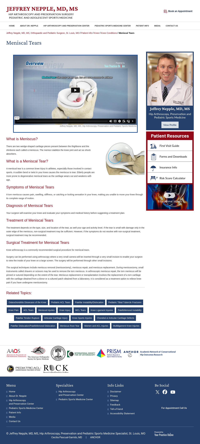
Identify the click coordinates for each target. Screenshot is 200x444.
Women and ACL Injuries (96, 326)
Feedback (115, 404)
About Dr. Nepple (17, 396)
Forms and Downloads (173, 156)
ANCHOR (95, 437)
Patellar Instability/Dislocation (89, 302)
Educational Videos (170, 201)
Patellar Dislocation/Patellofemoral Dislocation (33, 326)
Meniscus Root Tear (69, 326)
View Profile (170, 124)
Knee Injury (64, 310)
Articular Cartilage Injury (56, 318)
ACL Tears (28, 310)
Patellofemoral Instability (130, 310)
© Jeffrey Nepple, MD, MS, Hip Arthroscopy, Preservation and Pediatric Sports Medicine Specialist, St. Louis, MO (75, 433)
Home (12, 391)
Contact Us (14, 421)
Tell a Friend (116, 409)
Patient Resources (170, 136)
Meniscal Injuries (46, 310)
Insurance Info (168, 167)
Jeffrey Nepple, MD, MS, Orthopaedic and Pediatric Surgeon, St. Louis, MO (42, 33)
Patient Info (86, 33)
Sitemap (114, 400)
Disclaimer (115, 391)
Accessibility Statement (122, 413)
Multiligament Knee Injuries (126, 326)
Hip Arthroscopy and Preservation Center (21, 402)
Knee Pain (13, 310)
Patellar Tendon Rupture (27, 318)
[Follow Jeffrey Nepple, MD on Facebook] (165, 392)
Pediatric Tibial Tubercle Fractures (124, 302)
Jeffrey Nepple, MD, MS (170, 112)
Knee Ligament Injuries (102, 310)
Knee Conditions (109, 33)
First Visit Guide (169, 145)
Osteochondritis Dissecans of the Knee (27, 302)
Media (12, 417)
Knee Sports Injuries (82, 318)
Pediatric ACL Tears (60, 302)
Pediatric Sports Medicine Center (26, 408)
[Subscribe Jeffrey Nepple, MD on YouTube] (172, 392)
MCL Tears (80, 310)
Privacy (114, 396)
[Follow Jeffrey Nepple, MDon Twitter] (157, 392)
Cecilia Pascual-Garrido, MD (66, 437)
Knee (96, 33)
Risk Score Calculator (172, 178)
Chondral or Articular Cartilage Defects (115, 318)
